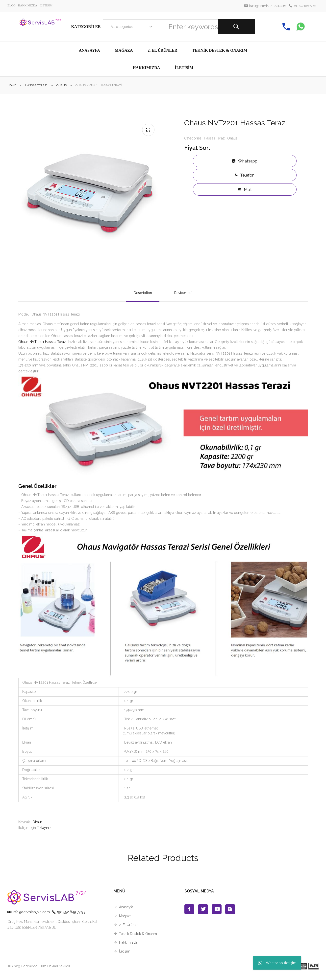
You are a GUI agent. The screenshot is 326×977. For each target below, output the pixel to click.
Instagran (230, 909)
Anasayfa (126, 907)
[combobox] (130, 27)
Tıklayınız (44, 828)
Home (11, 85)
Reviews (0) (183, 293)
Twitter (203, 909)
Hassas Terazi (36, 85)
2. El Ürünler (129, 925)
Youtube (217, 909)
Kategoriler (86, 26)
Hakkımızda (128, 942)
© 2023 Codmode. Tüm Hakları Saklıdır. (39, 966)
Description (143, 293)
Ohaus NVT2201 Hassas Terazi (42, 342)
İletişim (124, 951)
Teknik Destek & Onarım (138, 934)
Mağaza (125, 916)
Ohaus (61, 85)
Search (236, 26)
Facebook (189, 909)
